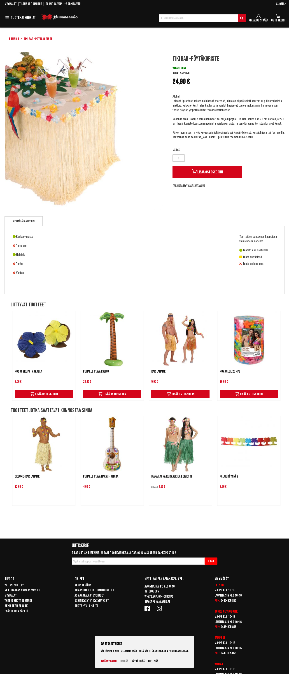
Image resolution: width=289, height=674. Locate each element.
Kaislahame (158, 371)
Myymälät (11, 4)
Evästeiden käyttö (16, 611)
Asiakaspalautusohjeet (90, 595)
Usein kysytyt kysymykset (92, 601)
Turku (218, 611)
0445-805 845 (228, 627)
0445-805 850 (228, 601)
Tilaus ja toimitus (30, 4)
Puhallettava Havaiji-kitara (100, 476)
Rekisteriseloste (16, 606)
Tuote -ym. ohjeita (86, 606)
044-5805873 (165, 597)
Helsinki (219, 585)
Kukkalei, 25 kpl (230, 371)
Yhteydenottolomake (19, 601)
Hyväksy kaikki (108, 661)
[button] (281, 4)
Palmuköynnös (229, 476)
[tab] (24, 221)
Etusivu (14, 39)
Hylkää (124, 661)
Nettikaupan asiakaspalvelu (22, 590)
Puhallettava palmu (96, 371)
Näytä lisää (138, 661)
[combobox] (202, 18)
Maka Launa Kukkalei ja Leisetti (171, 476)
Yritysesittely (14, 585)
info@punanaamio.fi (157, 602)
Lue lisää (153, 661)
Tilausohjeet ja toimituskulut (94, 590)
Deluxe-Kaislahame (27, 476)
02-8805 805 (151, 591)
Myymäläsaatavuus (24, 221)
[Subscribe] (211, 561)
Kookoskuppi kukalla (28, 371)
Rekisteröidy (83, 585)
